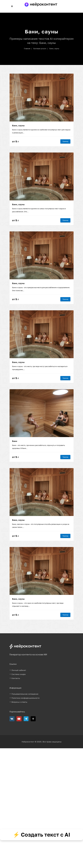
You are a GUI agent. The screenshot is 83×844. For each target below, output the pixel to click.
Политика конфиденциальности (25, 698)
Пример (65, 141)
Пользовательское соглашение (24, 694)
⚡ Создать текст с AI (41, 834)
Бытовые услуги (39, 48)
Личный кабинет (18, 670)
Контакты (15, 678)
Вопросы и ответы (19, 702)
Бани (14, 441)
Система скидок (18, 674)
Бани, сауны (54, 48)
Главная (27, 48)
